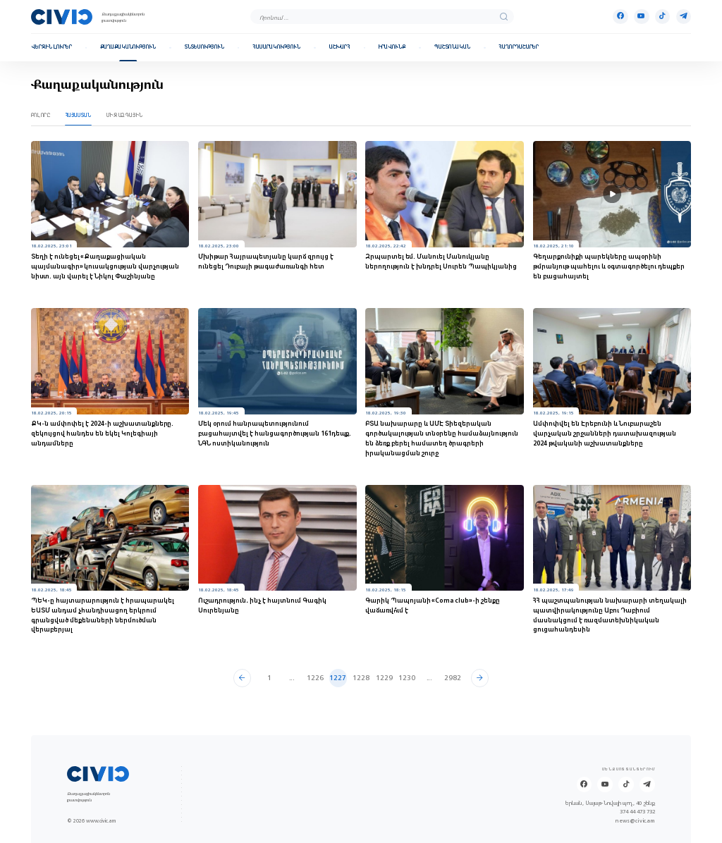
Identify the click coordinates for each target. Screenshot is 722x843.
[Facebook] (620, 16)
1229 (384, 678)
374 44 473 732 (637, 812)
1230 (406, 678)
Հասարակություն (276, 47)
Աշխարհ (339, 47)
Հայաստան (79, 115)
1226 (315, 678)
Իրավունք (392, 47)
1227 (337, 678)
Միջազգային (124, 115)
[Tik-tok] (662, 16)
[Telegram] (683, 16)
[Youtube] (641, 16)
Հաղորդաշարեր (518, 47)
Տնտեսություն (204, 47)
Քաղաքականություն (128, 47)
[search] (503, 16)
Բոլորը (41, 115)
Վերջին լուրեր (51, 47)
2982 (452, 678)
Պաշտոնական (452, 47)
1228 (361, 678)
